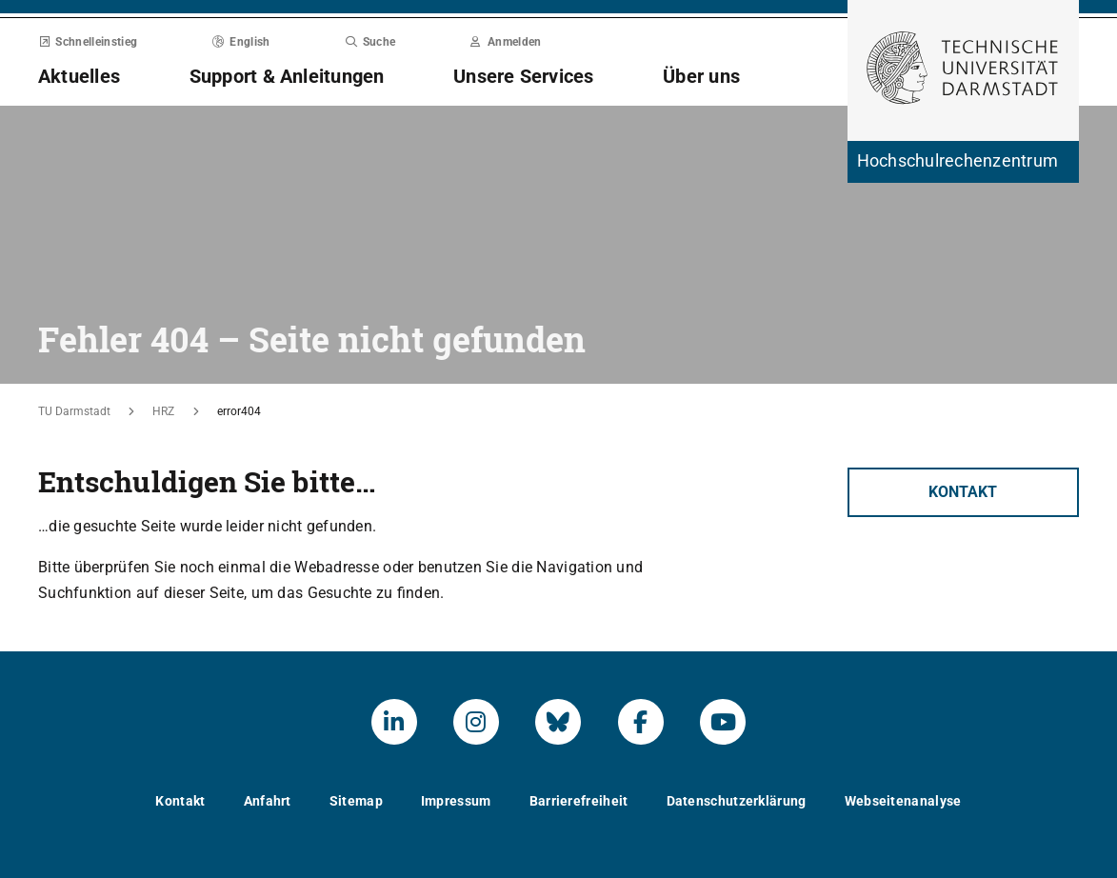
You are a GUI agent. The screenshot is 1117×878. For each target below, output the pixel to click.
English (241, 42)
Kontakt (962, 492)
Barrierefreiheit (578, 800)
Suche (370, 42)
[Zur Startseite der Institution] (963, 162)
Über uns (701, 76)
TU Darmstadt (74, 411)
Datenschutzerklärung (737, 800)
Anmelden (506, 42)
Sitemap (356, 800)
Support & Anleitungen (287, 76)
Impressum (456, 800)
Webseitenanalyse (903, 800)
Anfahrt (267, 800)
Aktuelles (79, 76)
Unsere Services (523, 76)
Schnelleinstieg (87, 42)
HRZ (163, 411)
